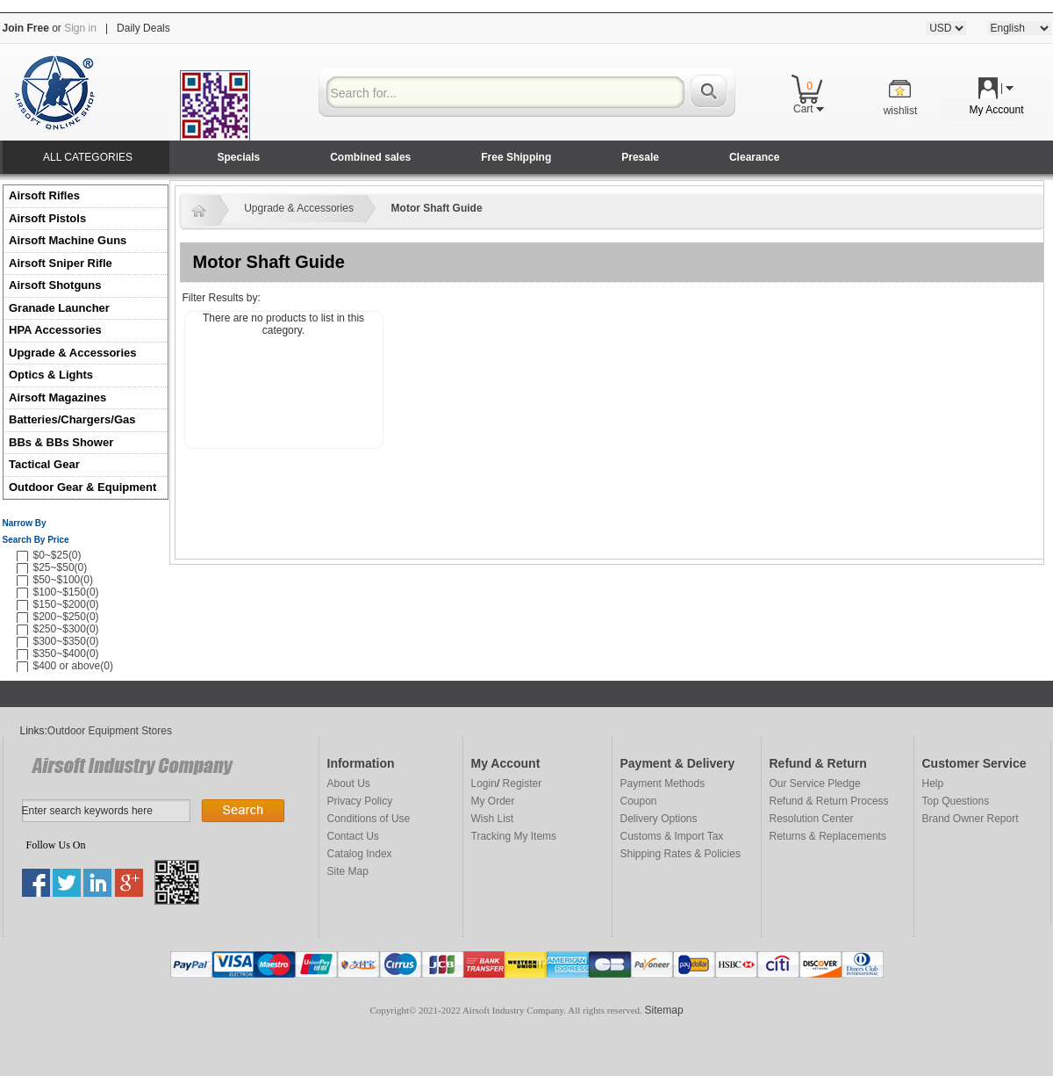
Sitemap (664, 1010)
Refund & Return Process (829, 801)
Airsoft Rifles (44, 195)
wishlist (901, 111)
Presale (640, 157)
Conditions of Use (369, 818)
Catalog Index (359, 854)
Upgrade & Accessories (72, 352)
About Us (348, 783)
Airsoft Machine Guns (67, 240)
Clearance (754, 157)
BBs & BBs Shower (61, 442)
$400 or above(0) (73, 666)
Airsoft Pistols (49, 218)
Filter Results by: (222, 298)
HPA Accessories (55, 329)
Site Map (348, 871)
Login (484, 783)
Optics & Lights (51, 374)
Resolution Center (812, 818)
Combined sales (370, 157)
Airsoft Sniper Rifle (60, 263)
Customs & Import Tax (672, 836)
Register (522, 783)
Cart (808, 109)
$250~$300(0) (66, 629)
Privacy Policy (360, 801)
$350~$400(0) (66, 653)
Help (933, 783)
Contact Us (353, 836)
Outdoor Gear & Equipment (82, 487)
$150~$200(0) (66, 604)
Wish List (492, 818)
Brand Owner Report (970, 818)
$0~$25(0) (57, 555)
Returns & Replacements (828, 836)
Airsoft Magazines (57, 397)
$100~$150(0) (66, 592)
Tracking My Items (514, 836)
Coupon (638, 801)
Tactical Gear (44, 464)
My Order (493, 801)
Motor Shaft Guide (437, 208)
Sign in (80, 28)
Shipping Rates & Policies (680, 854)
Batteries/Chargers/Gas (72, 419)
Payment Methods (663, 783)
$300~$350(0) (66, 641)
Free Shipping (516, 157)
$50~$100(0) (63, 580)
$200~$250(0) (66, 616)
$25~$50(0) (60, 567)
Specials (239, 157)
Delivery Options (659, 818)
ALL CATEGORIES (88, 157)
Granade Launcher (59, 307)
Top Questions (956, 801)
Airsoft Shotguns (55, 285)
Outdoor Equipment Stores (109, 731)
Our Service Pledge (815, 783)
